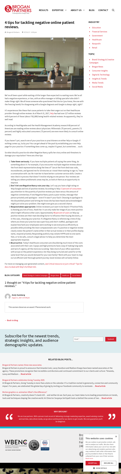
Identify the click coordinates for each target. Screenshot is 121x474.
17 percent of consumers (70, 188)
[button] (113, 10)
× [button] (116, 437)
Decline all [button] (108, 463)
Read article (26, 374)
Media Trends (98, 82)
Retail (94, 47)
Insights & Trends (99, 78)
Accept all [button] (92, 463)
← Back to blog (11, 320)
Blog (92, 10)
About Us (79, 10)
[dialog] (101, 453)
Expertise (60, 10)
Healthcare (65, 275)
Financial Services (99, 31)
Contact (103, 10)
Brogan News (55, 275)
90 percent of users (61, 212)
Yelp (52, 113)
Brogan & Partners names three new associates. (22, 365)
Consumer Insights (100, 70)
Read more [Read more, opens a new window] (89, 458)
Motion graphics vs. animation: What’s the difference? (24, 392)
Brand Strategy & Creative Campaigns (36, 275)
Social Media (76, 275)
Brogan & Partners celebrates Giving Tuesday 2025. (23, 380)
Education (96, 27)
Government (97, 35)
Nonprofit (96, 43)
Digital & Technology (101, 74)
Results (43, 10)
